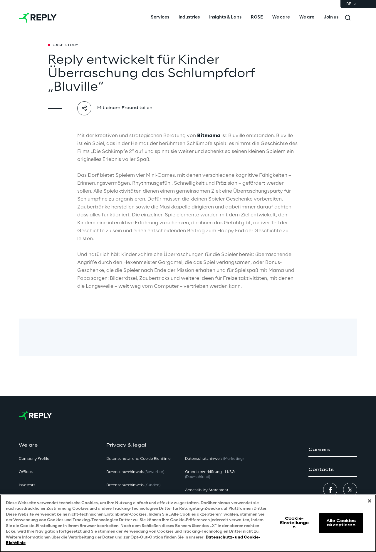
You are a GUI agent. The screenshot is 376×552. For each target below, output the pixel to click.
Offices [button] (26, 472)
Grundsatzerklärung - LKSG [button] (210, 474)
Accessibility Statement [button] (206, 490)
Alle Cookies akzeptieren (341, 523)
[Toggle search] (347, 17)
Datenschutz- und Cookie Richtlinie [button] (138, 459)
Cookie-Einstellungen (294, 523)
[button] (332, 450)
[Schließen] (369, 500)
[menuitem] (160, 17)
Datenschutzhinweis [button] (135, 472)
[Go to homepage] (38, 17)
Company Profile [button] (34, 459)
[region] (188, 523)
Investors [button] (27, 485)
